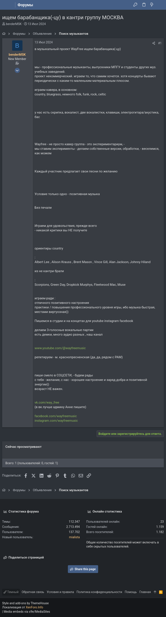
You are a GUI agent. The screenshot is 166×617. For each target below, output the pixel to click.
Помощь (131, 592)
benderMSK (13, 24)
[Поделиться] (154, 43)
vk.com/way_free (47, 402)
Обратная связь (33, 592)
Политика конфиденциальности (99, 592)
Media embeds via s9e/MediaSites (27, 611)
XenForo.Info (34, 607)
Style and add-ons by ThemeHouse (25, 603)
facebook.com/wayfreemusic (56, 416)
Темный (11, 592)
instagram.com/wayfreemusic (56, 421)
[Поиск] (159, 5)
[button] (6, 5)
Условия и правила (60, 592)
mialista (74, 537)
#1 (160, 43)
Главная (145, 592)
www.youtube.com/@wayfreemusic (60, 348)
